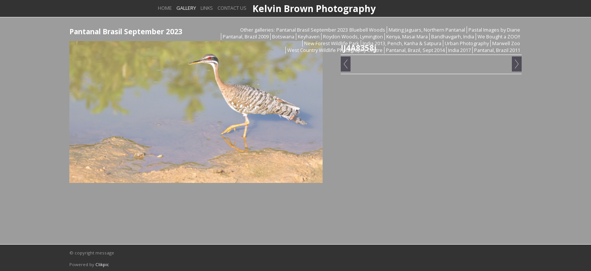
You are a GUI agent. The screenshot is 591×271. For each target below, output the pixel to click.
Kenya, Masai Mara (407, 36)
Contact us (232, 8)
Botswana (283, 36)
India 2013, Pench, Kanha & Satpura (402, 43)
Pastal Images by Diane (494, 29)
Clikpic (102, 264)
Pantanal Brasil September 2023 (312, 29)
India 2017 (459, 50)
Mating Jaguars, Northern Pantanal (427, 29)
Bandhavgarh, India (452, 36)
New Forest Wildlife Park (331, 43)
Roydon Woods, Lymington (353, 36)
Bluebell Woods (367, 29)
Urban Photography (467, 43)
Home (165, 8)
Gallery (186, 8)
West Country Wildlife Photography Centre (335, 50)
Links (207, 8)
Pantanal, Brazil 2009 (246, 36)
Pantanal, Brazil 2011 (497, 50)
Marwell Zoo (506, 43)
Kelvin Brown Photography (314, 8)
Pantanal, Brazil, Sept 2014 (415, 50)
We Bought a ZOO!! (499, 36)
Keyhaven (309, 36)
